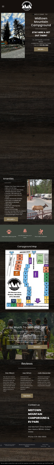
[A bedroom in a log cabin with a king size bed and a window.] (27, 159)
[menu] (3, 6)
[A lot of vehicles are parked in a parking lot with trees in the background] (27, 131)
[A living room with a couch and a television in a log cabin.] (27, 104)
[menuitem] (45, 444)
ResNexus (27, 446)
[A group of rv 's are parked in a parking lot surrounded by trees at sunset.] (27, 76)
